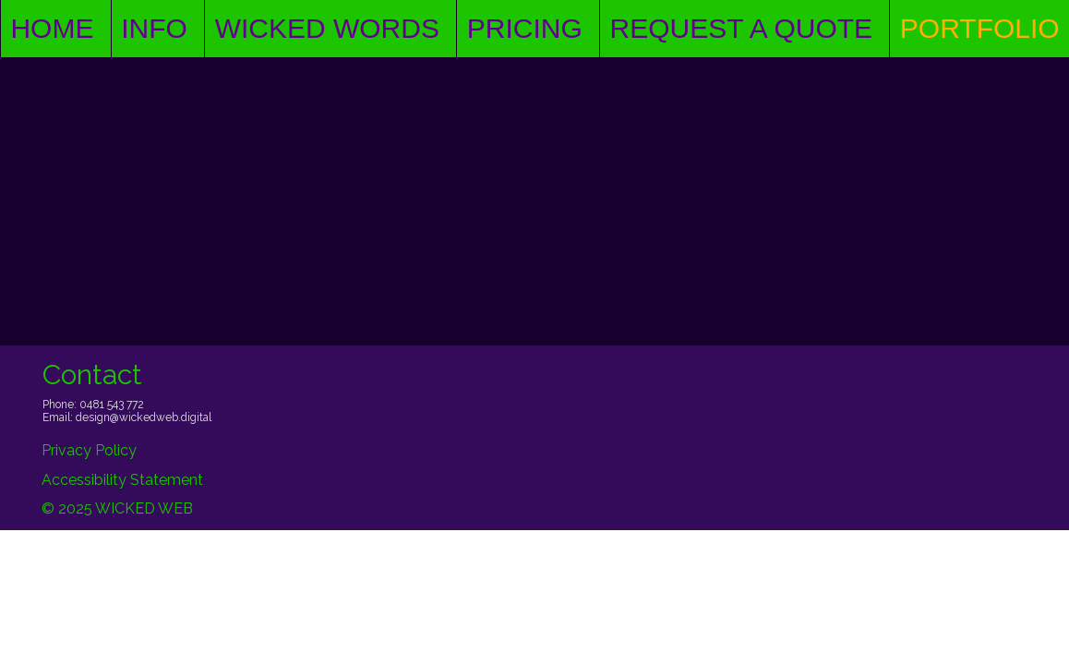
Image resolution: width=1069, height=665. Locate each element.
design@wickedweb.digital (143, 417)
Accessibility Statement (122, 480)
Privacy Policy (89, 450)
